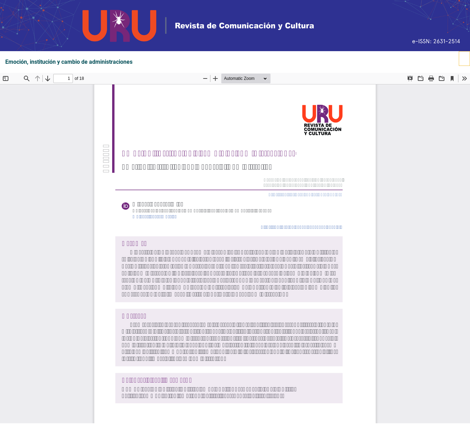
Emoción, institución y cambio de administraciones (68, 62)
